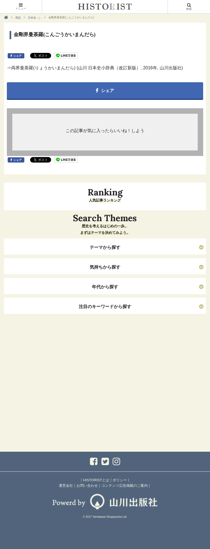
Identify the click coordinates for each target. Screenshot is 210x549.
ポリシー (120, 480)
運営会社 (66, 485)
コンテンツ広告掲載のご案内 (124, 485)
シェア (17, 55)
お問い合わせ (87, 485)
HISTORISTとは (96, 480)
